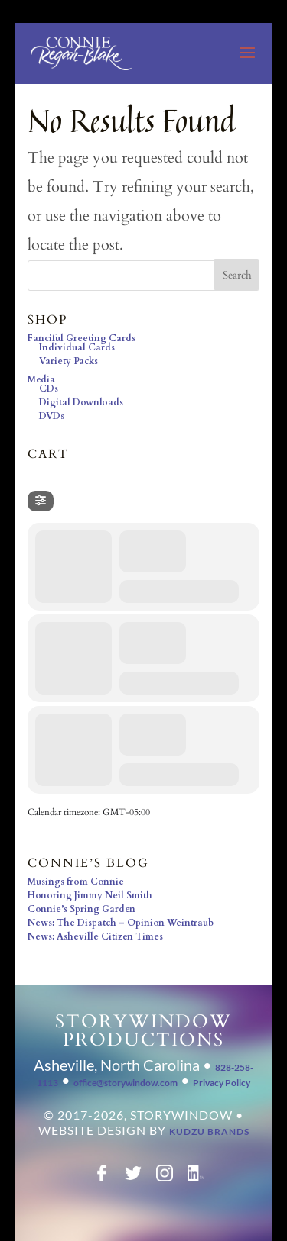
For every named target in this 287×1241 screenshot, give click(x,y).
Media (41, 379)
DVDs (51, 416)
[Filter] (41, 501)
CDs (48, 388)
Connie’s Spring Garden (81, 909)
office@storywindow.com (125, 1082)
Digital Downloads (81, 402)
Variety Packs (68, 361)
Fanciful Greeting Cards (81, 338)
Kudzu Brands (209, 1131)
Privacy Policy (221, 1082)
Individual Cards (77, 347)
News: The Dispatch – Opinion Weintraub (121, 922)
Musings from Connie (76, 881)
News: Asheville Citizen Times (95, 936)
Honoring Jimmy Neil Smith (90, 895)
